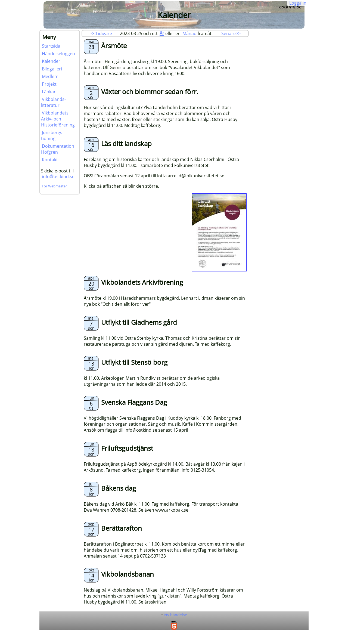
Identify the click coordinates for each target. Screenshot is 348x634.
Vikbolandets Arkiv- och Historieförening (58, 119)
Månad (189, 33)
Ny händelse (175, 614)
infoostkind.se (58, 177)
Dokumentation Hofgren (57, 149)
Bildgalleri (52, 69)
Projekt (49, 84)
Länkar (49, 92)
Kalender (51, 61)
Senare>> (231, 33)
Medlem (50, 76)
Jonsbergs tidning (51, 135)
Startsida (51, 46)
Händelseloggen (58, 54)
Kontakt (50, 160)
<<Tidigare (101, 33)
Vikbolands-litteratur (53, 102)
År (162, 33)
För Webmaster (54, 186)
